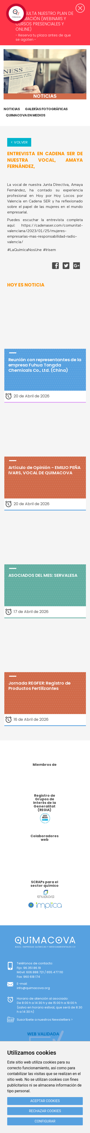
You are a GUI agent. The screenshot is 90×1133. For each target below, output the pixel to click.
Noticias (12, 109)
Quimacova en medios (25, 115)
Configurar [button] (45, 1121)
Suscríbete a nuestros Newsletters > (45, 1019)
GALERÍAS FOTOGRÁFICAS (46, 109)
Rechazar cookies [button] (45, 1111)
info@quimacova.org (33, 988)
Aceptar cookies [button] (45, 1101)
